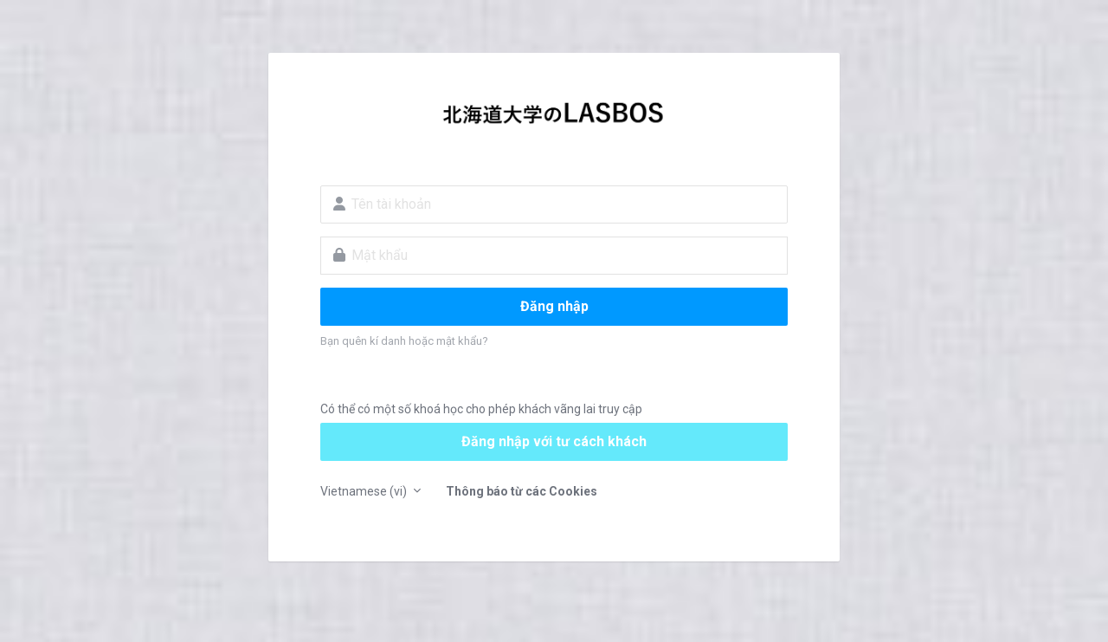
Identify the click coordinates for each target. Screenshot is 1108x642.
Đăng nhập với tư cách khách (554, 441)
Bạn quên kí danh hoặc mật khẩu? (404, 340)
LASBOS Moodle (554, 118)
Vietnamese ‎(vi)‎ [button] (364, 491)
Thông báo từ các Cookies (521, 491)
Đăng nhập (554, 306)
